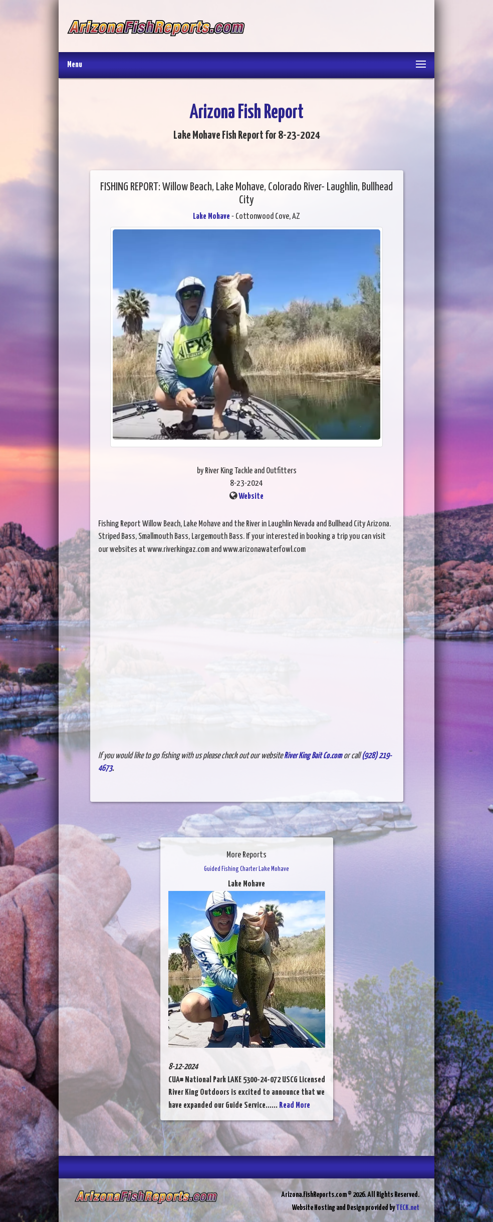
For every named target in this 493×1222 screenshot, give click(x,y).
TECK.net (407, 1207)
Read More (294, 1105)
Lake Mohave (211, 216)
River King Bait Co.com (313, 756)
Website (251, 496)
